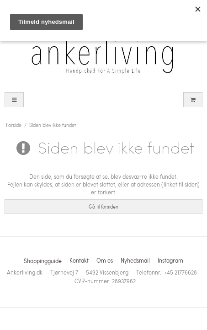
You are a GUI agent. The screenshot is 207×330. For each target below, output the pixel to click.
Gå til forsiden (103, 206)
